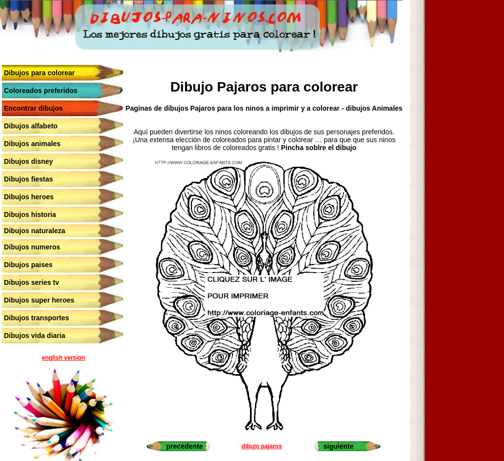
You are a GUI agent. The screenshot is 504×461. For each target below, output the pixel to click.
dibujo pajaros (262, 446)
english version (63, 357)
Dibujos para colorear (39, 73)
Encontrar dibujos (33, 108)
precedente (184, 446)
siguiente (338, 446)
